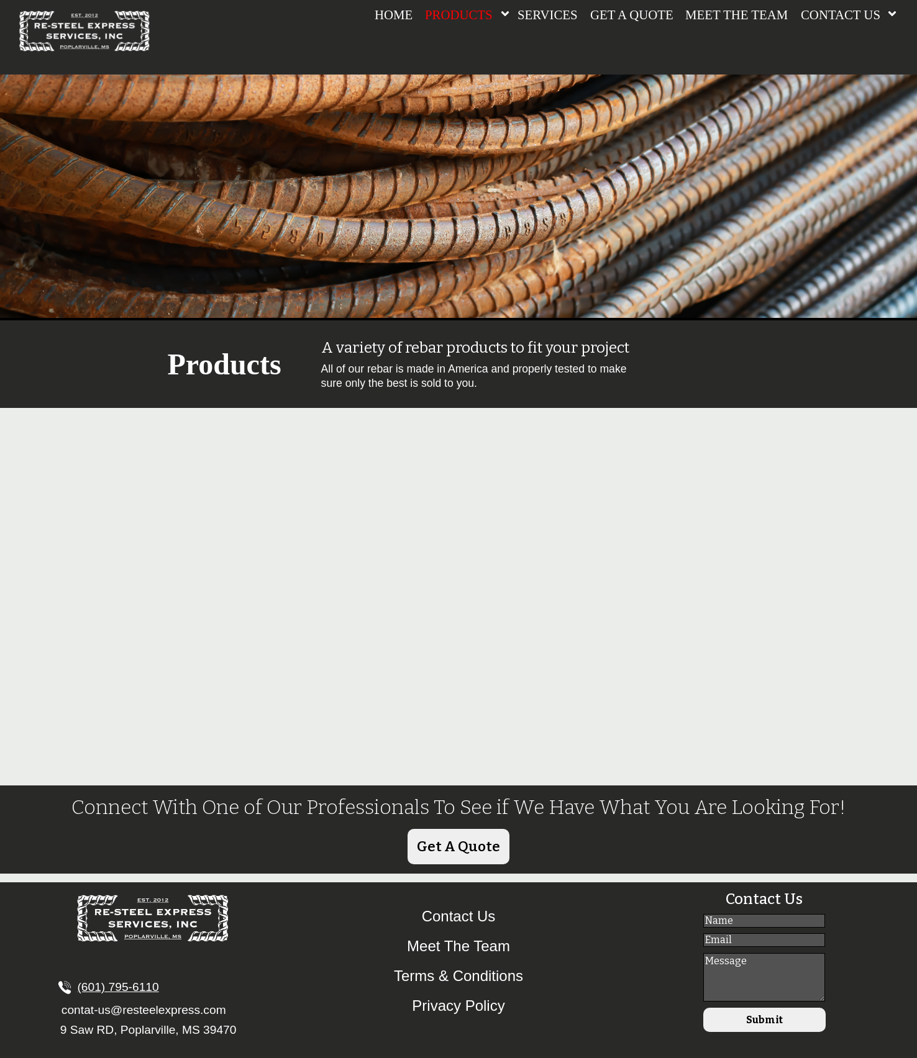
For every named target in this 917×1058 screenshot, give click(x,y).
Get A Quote (458, 846)
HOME (394, 14)
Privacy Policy (458, 1005)
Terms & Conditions (458, 975)
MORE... (333, 719)
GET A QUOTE (631, 14)
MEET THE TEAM (736, 14)
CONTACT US (840, 14)
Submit (764, 1025)
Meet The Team (458, 946)
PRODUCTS (459, 14)
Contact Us (459, 916)
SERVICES (548, 14)
